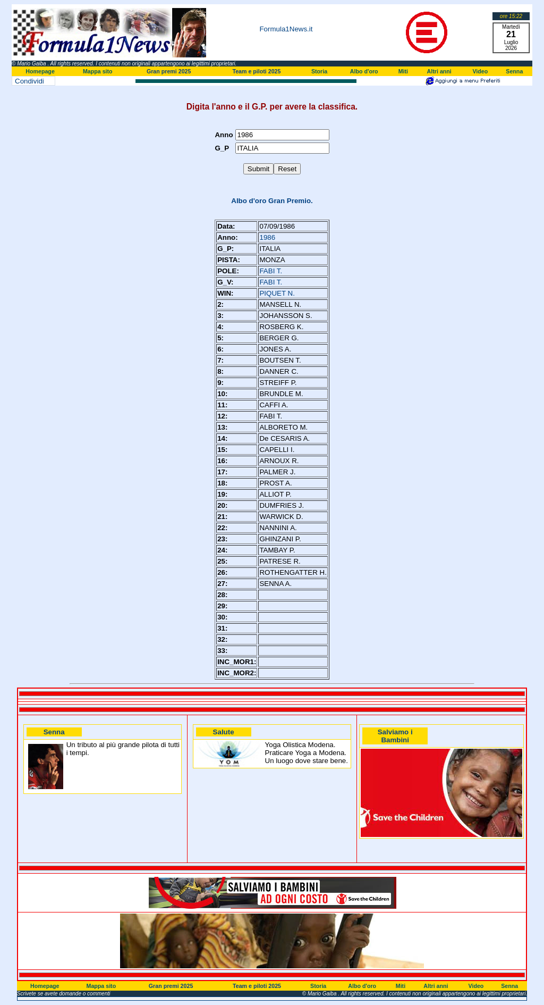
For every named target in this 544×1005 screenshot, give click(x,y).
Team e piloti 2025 (256, 71)
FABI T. (270, 271)
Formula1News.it (285, 29)
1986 (267, 237)
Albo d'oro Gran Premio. (272, 201)
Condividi (29, 81)
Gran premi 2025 (169, 71)
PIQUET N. (276, 293)
